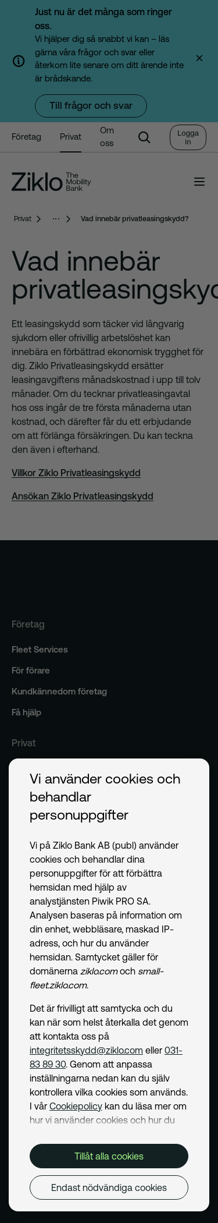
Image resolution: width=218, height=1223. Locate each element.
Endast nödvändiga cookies (109, 1187)
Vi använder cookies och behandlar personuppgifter (105, 797)
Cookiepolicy (75, 1106)
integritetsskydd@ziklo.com (86, 1050)
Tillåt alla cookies (109, 1156)
